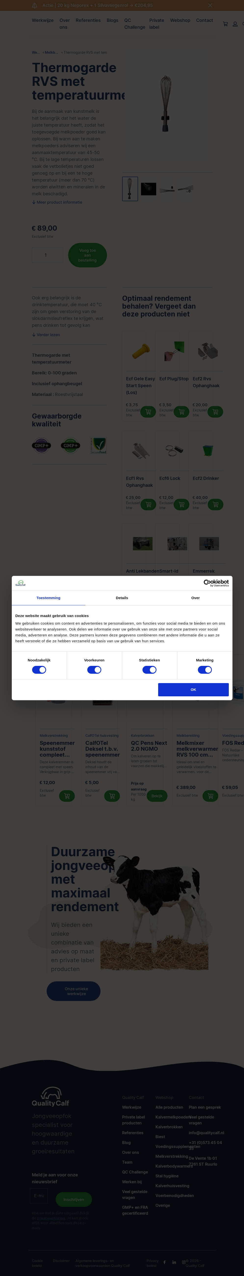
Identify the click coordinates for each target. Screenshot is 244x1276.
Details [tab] (122, 598)
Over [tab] (195, 598)
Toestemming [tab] (49, 598)
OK (193, 689)
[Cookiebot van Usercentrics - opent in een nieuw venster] (207, 583)
